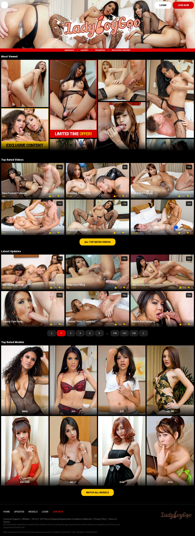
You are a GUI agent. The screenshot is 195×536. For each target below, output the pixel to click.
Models (33, 512)
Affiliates (25, 519)
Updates (19, 512)
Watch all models (97, 492)
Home (6, 512)
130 (115, 333)
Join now (183, 5)
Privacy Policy (100, 519)
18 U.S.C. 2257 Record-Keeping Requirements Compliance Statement (62, 519)
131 (124, 333)
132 (134, 333)
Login (163, 5)
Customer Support (11, 519)
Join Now (57, 512)
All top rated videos (97, 242)
